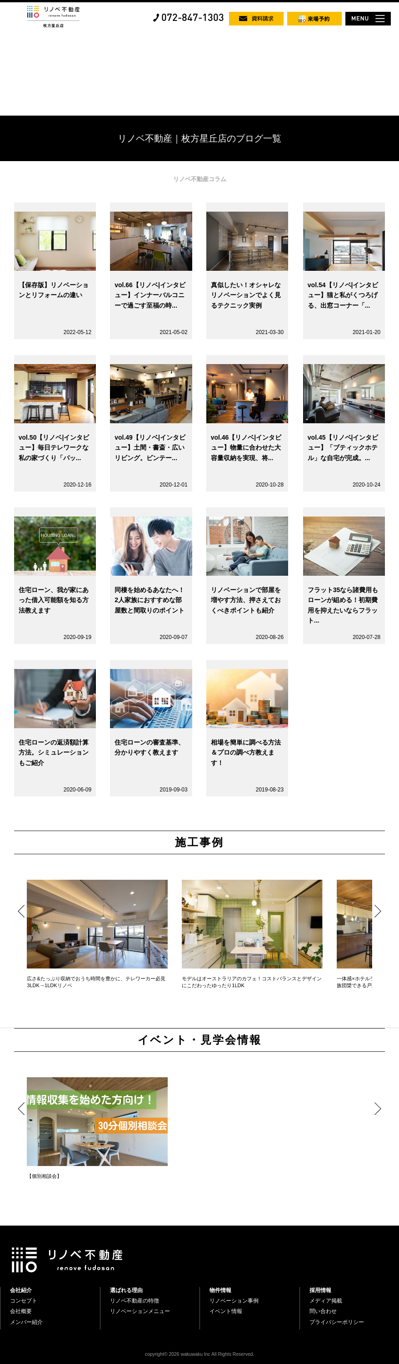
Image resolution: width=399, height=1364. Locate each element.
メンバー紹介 (26, 1322)
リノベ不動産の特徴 (134, 1300)
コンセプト (23, 1300)
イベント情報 (225, 1311)
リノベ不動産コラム (199, 179)
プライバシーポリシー (336, 1322)
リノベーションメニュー (140, 1311)
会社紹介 (21, 1290)
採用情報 (320, 1290)
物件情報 (220, 1290)
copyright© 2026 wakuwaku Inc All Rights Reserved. (199, 1354)
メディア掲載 (325, 1300)
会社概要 (21, 1311)
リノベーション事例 (234, 1300)
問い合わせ (323, 1311)
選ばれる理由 (126, 1290)
